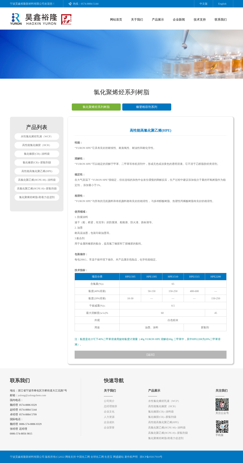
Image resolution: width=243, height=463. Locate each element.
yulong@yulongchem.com (32, 395)
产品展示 (158, 19)
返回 (150, 354)
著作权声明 (131, 456)
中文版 (204, 3)
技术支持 (200, 19)
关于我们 (137, 19)
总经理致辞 (110, 406)
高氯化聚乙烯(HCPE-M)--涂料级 (37, 179)
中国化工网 (83, 456)
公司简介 (109, 401)
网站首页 (116, 19)
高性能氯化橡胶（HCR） (37, 145)
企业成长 (109, 422)
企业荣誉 (109, 427)
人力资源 (109, 417)
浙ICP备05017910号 (150, 456)
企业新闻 (179, 19)
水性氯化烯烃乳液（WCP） (37, 136)
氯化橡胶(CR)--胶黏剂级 (37, 162)
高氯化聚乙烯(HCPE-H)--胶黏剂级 (37, 188)
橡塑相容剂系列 (146, 107)
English (222, 3)
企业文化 (109, 411)
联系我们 (221, 19)
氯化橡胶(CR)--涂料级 (37, 153)
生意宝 (108, 456)
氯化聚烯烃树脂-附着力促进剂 (37, 197)
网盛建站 (118, 456)
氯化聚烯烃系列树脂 (96, 107)
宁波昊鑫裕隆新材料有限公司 (27, 3)
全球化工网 (97, 456)
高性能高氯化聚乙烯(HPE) (36, 171)
